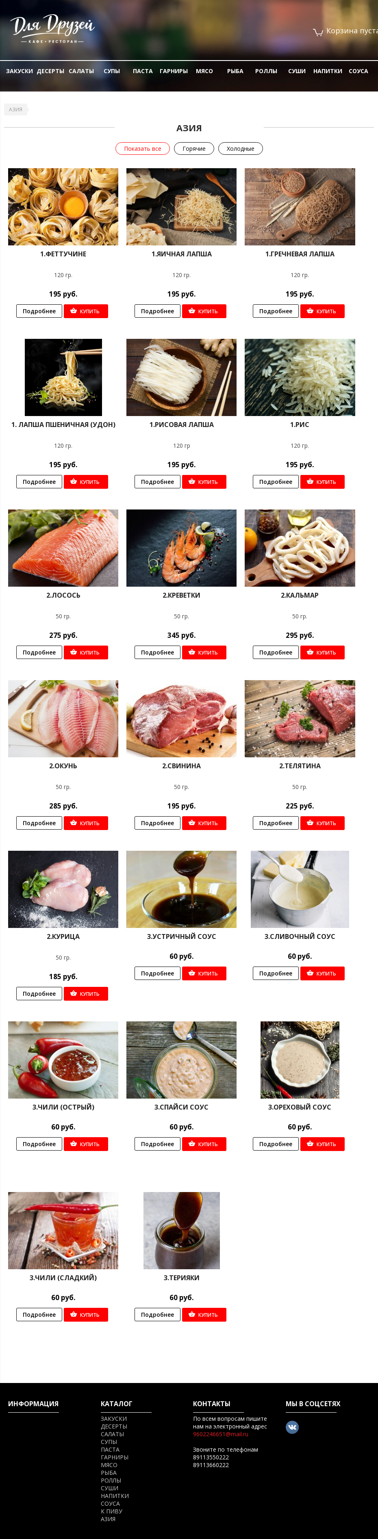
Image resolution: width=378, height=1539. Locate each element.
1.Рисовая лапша (182, 424)
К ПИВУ (111, 1511)
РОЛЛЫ (266, 71)
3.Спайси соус (181, 1107)
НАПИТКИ (327, 71)
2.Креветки (181, 595)
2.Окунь (63, 765)
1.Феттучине (63, 253)
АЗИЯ (15, 109)
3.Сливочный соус (300, 936)
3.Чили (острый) (63, 1107)
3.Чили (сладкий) (63, 1277)
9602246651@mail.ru (220, 1434)
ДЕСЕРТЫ (50, 71)
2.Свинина (181, 765)
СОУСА (358, 71)
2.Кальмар (300, 595)
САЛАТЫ (81, 71)
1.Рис (299, 424)
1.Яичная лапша (182, 253)
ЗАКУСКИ (19, 71)
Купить (90, 311)
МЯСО (204, 71)
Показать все (142, 148)
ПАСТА (143, 71)
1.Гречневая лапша (300, 253)
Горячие (194, 148)
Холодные (240, 148)
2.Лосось (63, 595)
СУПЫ (112, 71)
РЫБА (235, 71)
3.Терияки (182, 1277)
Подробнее (39, 311)
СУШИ (297, 71)
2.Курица (63, 936)
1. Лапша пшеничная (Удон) (63, 424)
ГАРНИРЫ (174, 71)
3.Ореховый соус (299, 1107)
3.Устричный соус (181, 936)
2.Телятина (300, 765)
